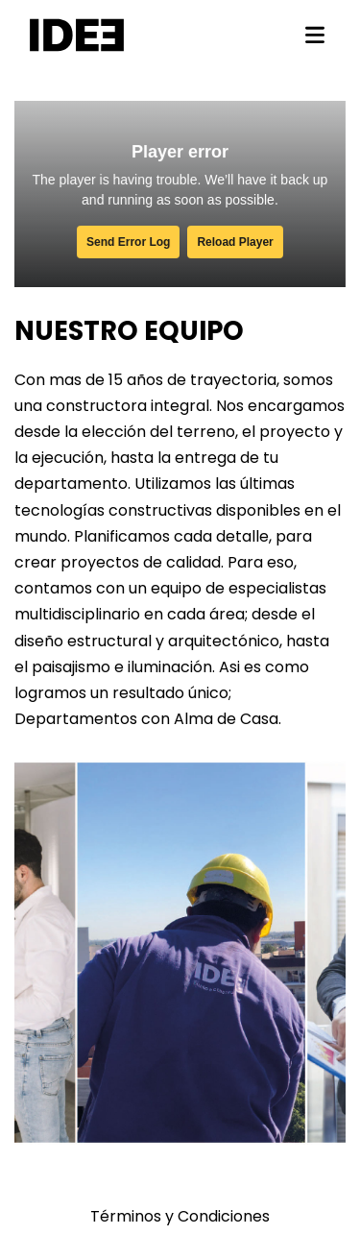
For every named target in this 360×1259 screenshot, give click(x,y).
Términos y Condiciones (180, 1216)
